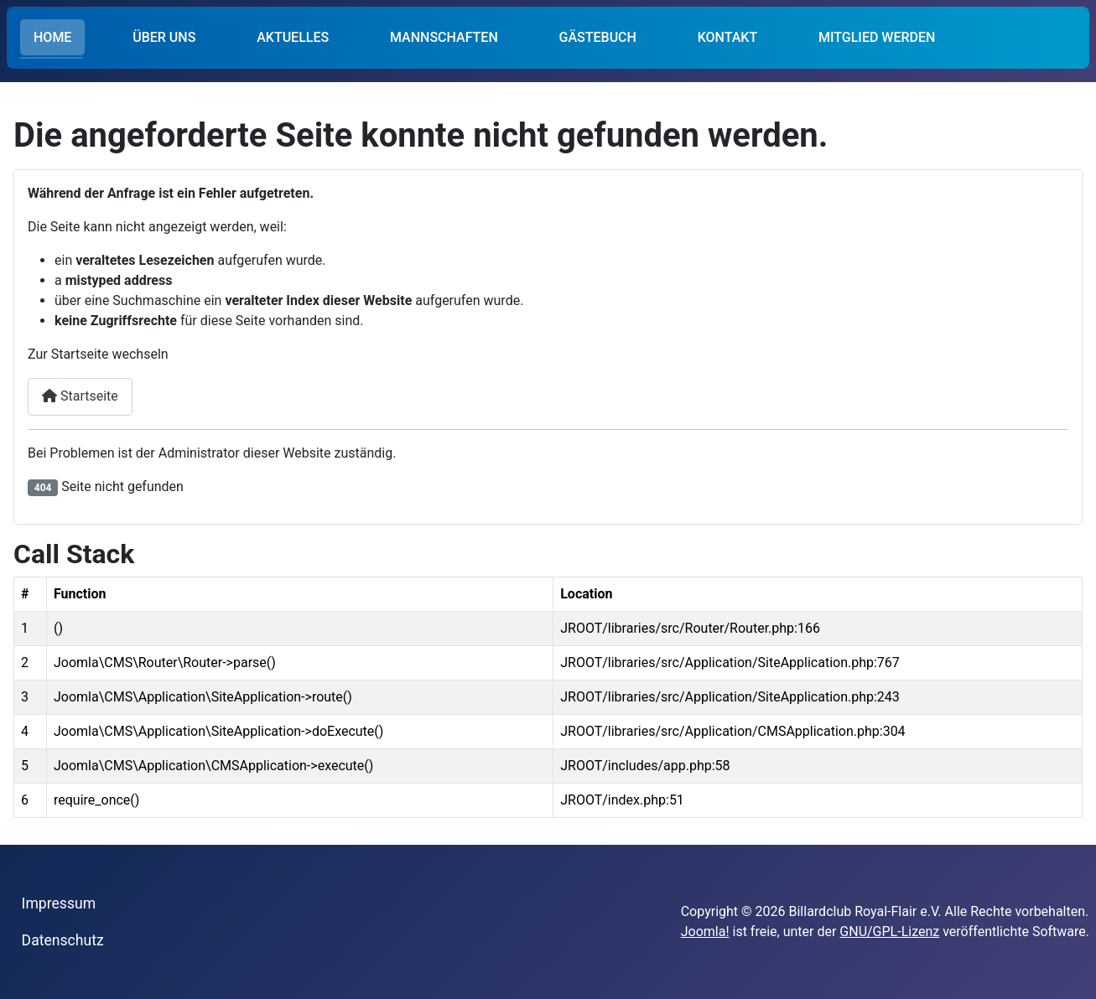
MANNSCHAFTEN (444, 37)
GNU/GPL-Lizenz (889, 931)
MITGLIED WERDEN (876, 37)
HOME (52, 37)
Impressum (59, 903)
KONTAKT (728, 37)
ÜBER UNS (163, 37)
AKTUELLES (293, 37)
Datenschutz (63, 940)
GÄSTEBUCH (597, 37)
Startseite (80, 396)
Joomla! (705, 931)
